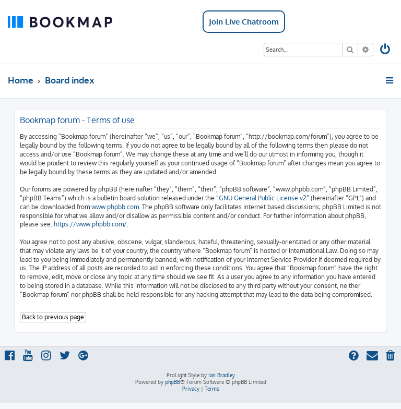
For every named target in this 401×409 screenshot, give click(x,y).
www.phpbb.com (115, 207)
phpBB (172, 382)
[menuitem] (386, 50)
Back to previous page (53, 317)
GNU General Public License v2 (262, 198)
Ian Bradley (221, 375)
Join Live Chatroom (244, 22)
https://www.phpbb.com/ (90, 224)
